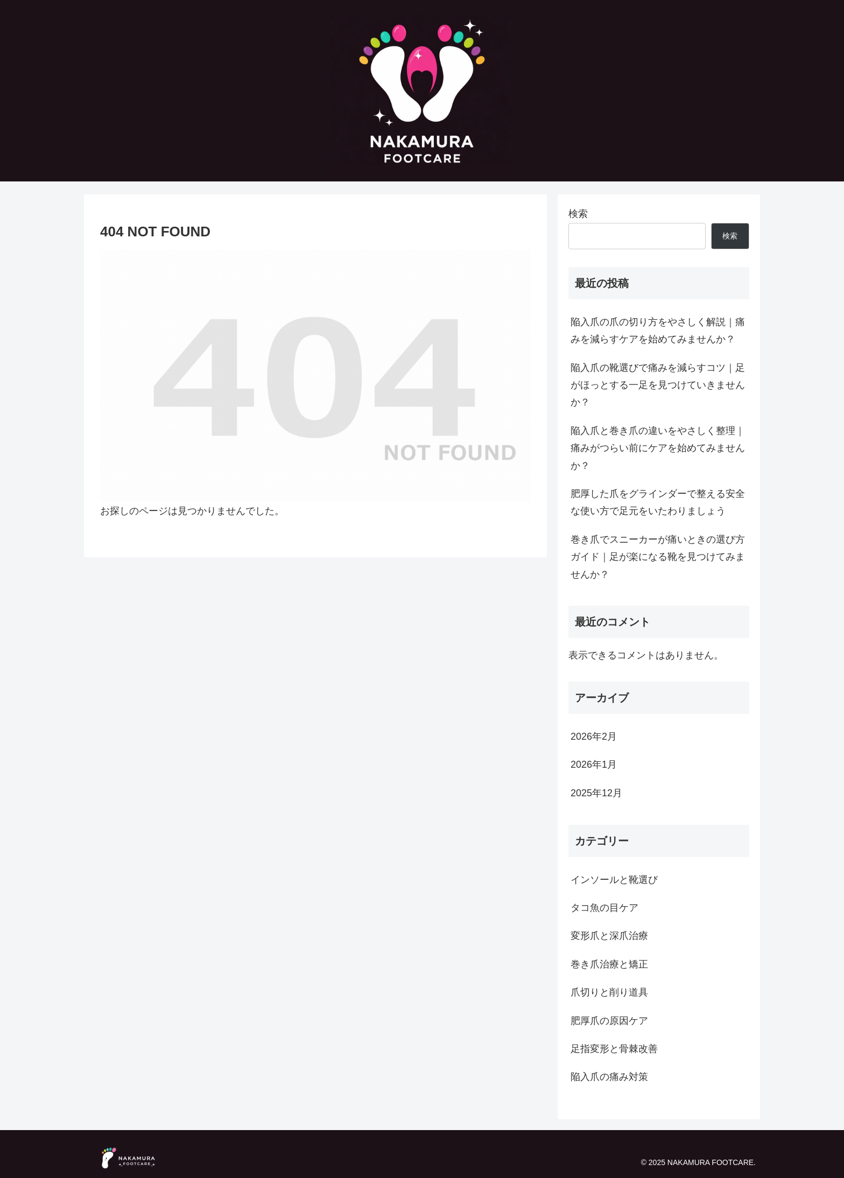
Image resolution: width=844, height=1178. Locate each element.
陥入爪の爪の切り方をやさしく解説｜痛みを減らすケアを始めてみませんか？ (658, 331)
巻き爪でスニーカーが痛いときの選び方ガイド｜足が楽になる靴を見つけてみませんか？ (658, 557)
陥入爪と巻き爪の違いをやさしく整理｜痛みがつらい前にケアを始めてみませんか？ (658, 448)
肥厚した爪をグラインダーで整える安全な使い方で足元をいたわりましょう (658, 502)
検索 (578, 213)
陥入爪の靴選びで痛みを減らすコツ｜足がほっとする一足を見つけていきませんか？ (658, 385)
